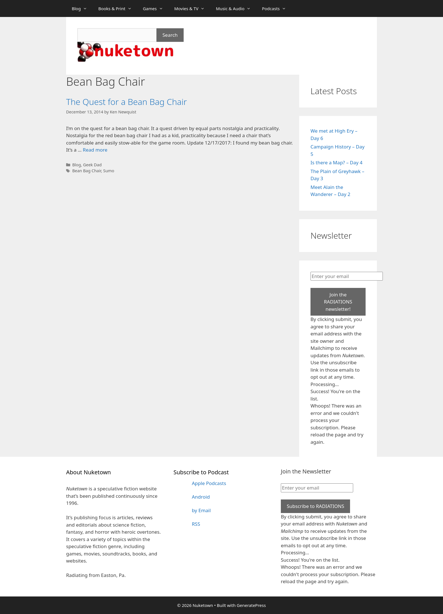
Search (170, 35)
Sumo (108, 170)
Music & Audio (236, 8)
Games (156, 8)
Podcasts (277, 8)
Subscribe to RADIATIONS (315, 506)
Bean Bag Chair (86, 170)
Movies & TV (192, 8)
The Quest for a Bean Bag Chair (126, 101)
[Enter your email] (346, 276)
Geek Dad (92, 164)
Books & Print (117, 8)
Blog (82, 8)
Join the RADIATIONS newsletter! (338, 301)
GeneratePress (251, 605)
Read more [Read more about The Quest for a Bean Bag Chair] (95, 150)
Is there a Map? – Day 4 (336, 162)
